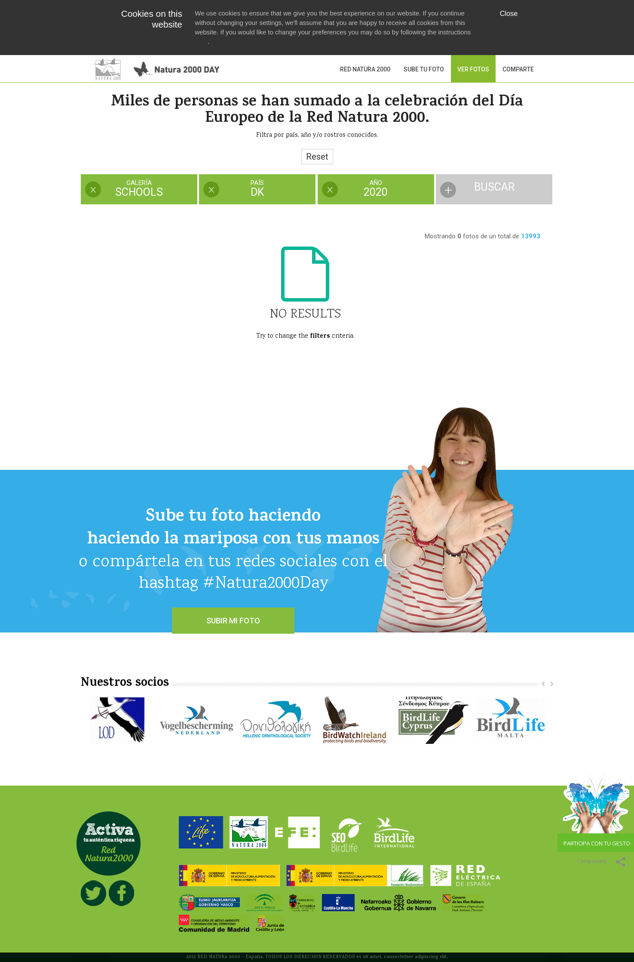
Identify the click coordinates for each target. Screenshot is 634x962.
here (201, 41)
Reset (317, 156)
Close (509, 13)
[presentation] (139, 189)
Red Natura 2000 (365, 69)
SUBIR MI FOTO (233, 620)
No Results (305, 314)
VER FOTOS (473, 69)
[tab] (139, 190)
